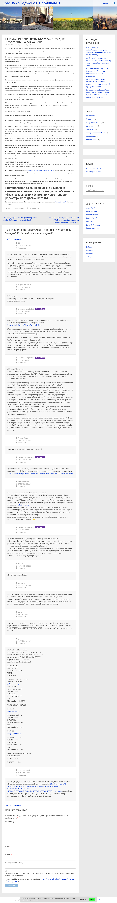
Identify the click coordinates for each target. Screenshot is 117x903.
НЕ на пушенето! (93, 172)
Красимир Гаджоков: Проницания (31, 3)
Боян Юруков (91, 211)
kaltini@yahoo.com (15, 711)
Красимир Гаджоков (25, 45)
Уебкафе (89, 257)
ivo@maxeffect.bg (14, 734)
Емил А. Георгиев (93, 225)
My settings (83, 899)
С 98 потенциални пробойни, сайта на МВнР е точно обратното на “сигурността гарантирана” (63, 220)
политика (20, 208)
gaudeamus (90, 116)
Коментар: (10, 822)
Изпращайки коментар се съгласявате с (40, 880)
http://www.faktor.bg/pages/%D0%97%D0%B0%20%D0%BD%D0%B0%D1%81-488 (40, 473)
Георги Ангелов (92, 215)
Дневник (89, 250)
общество (12, 208)
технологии (91, 140)
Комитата (90, 222)
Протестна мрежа (94, 168)
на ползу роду (91, 126)
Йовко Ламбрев (92, 228)
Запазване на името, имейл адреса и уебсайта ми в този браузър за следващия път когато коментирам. (39, 874)
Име (7, 847)
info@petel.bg (23, 505)
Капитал (90, 254)
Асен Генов (90, 208)
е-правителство (93, 123)
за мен (105, 3)
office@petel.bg (13, 684)
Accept (92, 899)
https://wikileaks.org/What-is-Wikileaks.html (24, 325)
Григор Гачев (91, 218)
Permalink (22, 248)
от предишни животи (95, 133)
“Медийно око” (60, 202)
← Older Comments (13, 239)
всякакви (90, 119)
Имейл (8, 855)
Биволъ (89, 247)
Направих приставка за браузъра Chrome (40, 170)
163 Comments (33, 208)
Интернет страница (14, 863)
